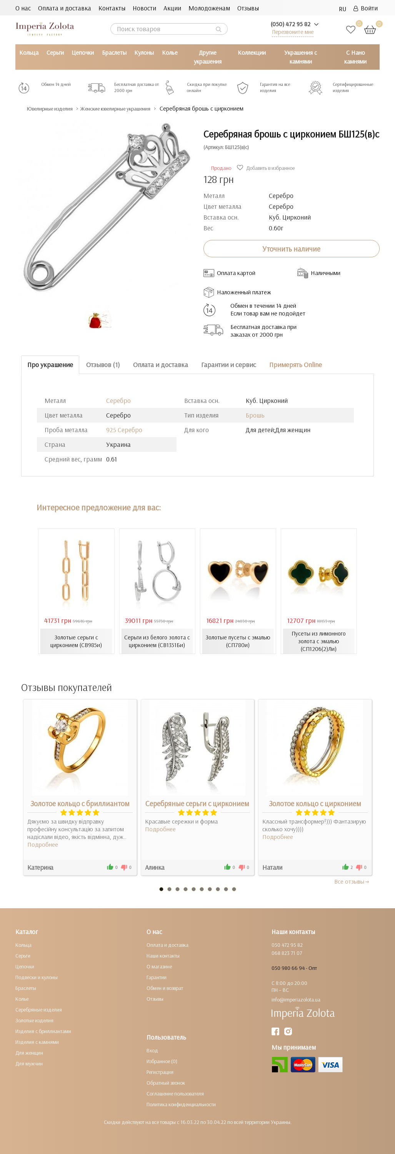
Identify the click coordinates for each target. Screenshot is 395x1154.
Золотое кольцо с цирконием (315, 803)
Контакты (111, 8)
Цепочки (83, 52)
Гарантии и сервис (228, 364)
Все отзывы (352, 881)
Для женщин (29, 1052)
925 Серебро (124, 429)
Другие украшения (208, 57)
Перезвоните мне (292, 31)
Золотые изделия (34, 1019)
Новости (144, 8)
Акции (172, 8)
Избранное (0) (162, 1060)
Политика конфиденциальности (181, 1103)
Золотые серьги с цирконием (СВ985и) (76, 641)
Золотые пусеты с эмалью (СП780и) (238, 641)
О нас (23, 8)
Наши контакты (163, 955)
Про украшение (50, 364)
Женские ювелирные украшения (138, 108)
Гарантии (157, 976)
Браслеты (114, 52)
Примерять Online (295, 364)
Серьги (55, 52)
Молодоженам (209, 8)
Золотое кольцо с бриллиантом (80, 803)
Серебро (118, 400)
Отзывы (248, 8)
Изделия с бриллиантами (43, 1030)
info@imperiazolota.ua (296, 999)
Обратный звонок (166, 1082)
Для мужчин (29, 1063)
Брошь (255, 415)
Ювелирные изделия (56, 108)
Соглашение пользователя (175, 1093)
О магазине (159, 966)
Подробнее (42, 844)
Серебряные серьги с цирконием (197, 803)
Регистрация (160, 1071)
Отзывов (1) (103, 364)
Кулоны (144, 52)
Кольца (28, 52)
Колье (170, 52)
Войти (365, 8)
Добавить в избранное (267, 167)
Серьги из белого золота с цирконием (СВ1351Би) (157, 641)
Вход (152, 1050)
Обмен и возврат (165, 987)
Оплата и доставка (64, 8)
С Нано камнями (355, 57)
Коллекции (252, 52)
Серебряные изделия (38, 1009)
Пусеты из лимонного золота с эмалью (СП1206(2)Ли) (319, 640)
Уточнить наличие (291, 248)
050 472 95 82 (287, 944)
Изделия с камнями (37, 1041)
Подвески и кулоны (36, 976)
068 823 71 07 (287, 952)
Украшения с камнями (300, 57)
